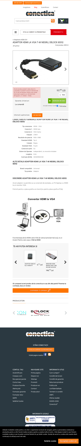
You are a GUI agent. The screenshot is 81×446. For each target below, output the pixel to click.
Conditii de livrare (55, 376)
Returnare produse (56, 382)
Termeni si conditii (56, 391)
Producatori (35, 391)
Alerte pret (16, 388)
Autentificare (17, 373)
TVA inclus (62, 106)
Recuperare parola (19, 379)
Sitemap (34, 379)
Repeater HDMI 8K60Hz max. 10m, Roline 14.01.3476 (51, 265)
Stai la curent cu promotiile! (34, 32)
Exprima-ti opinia (38, 290)
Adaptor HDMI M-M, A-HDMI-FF (30, 264)
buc (63, 95)
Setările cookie (50, 441)
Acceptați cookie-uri (68, 441)
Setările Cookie (18, 401)
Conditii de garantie (56, 379)
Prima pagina (35, 373)
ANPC (51, 395)
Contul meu (17, 382)
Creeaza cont (17, 376)
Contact (34, 388)
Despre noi (35, 376)
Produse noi (35, 385)
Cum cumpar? (54, 373)
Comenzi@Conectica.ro (33, 3)
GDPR (15, 398)
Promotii (58, 32)
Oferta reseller (54, 398)
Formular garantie (19, 391)
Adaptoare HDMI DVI (20, 39)
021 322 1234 (18, 3)
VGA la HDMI (35, 240)
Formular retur (18, 395)
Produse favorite (19, 385)
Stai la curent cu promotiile (40, 349)
